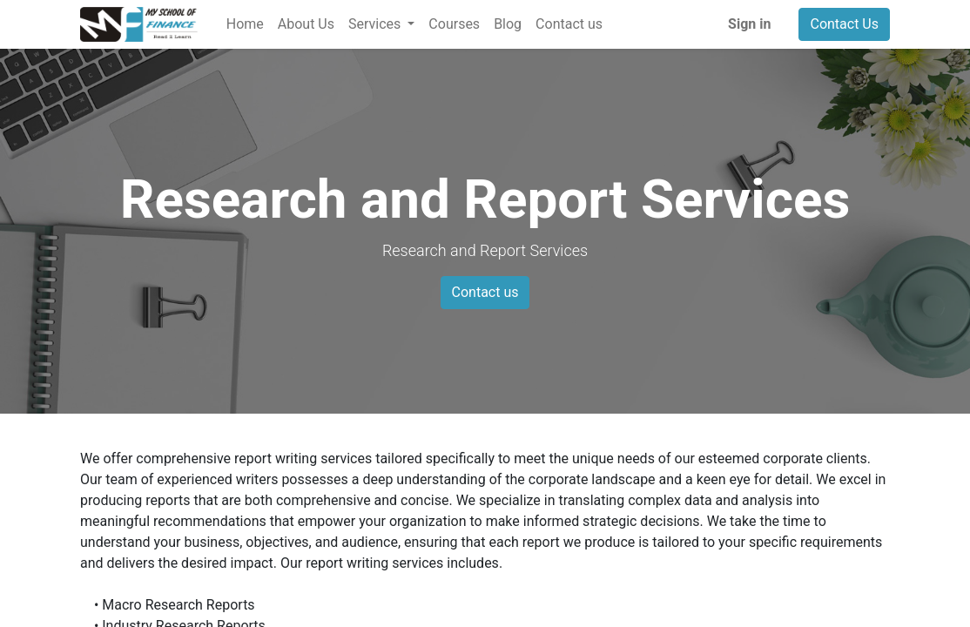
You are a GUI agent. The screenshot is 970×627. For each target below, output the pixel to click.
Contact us (485, 292)
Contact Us (844, 24)
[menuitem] (245, 24)
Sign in (749, 24)
